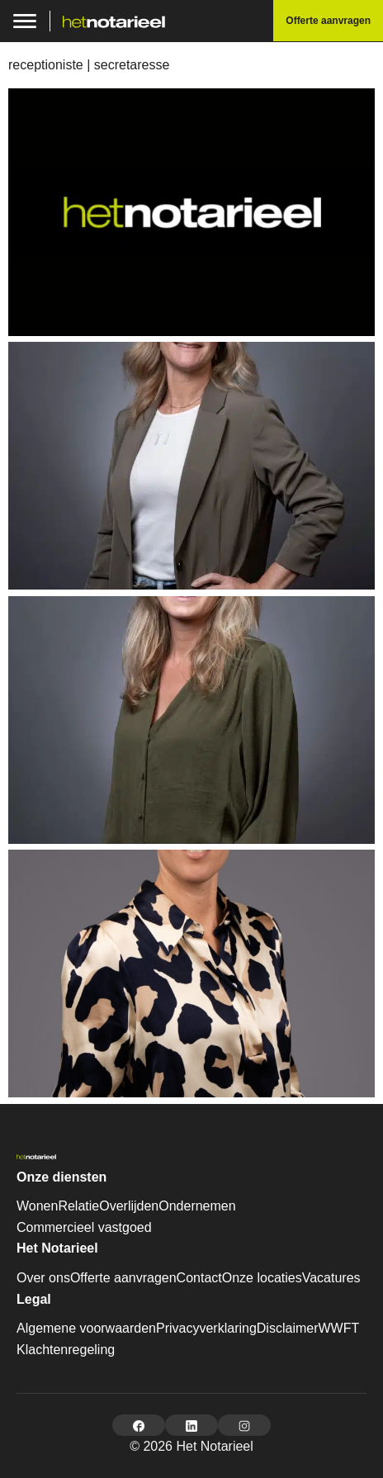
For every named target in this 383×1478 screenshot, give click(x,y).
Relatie (78, 1206)
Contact (199, 1278)
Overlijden (128, 1206)
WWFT (338, 1328)
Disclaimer (288, 1328)
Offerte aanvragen (123, 1278)
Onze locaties (262, 1278)
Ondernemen (196, 1206)
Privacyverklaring (206, 1328)
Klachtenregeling (66, 1350)
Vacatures (331, 1278)
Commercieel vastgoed (84, 1227)
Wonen (37, 1206)
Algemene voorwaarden (86, 1328)
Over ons (43, 1278)
